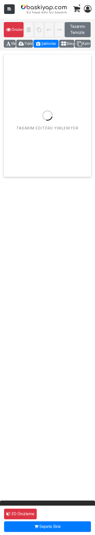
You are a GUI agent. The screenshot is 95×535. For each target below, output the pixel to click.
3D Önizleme (20, 513)
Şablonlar (46, 43)
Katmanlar (84, 43)
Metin (11, 43)
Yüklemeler (25, 43)
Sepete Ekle (47, 526)
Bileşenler (67, 43)
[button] (87, 9)
